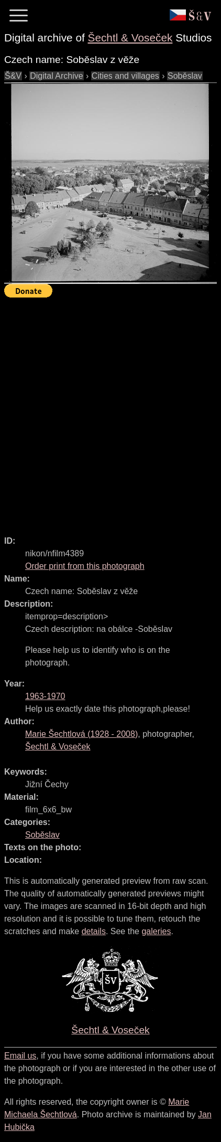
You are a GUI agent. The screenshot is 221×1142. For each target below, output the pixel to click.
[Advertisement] (110, 412)
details (94, 931)
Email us (20, 1055)
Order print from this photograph (85, 566)
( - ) (81, 733)
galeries (156, 931)
